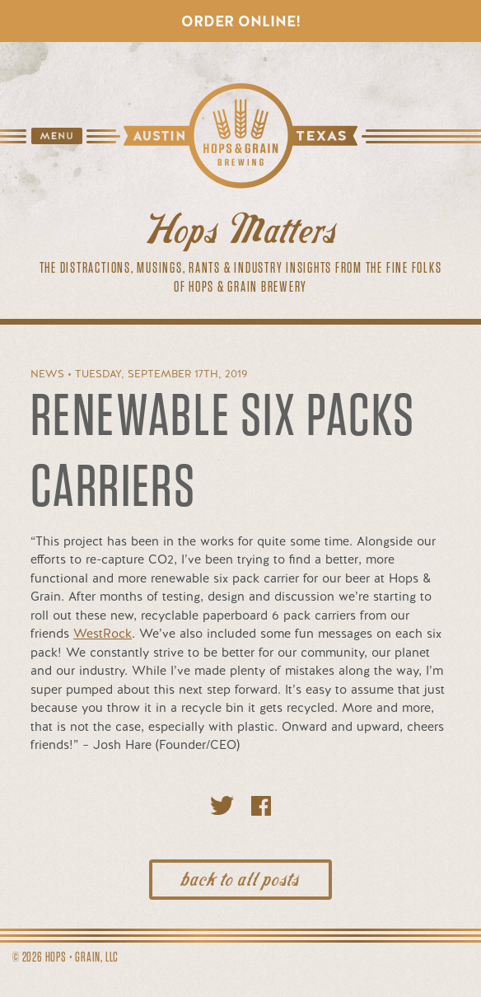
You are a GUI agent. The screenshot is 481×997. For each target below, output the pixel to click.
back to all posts (240, 877)
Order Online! (241, 21)
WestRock (102, 633)
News (47, 374)
